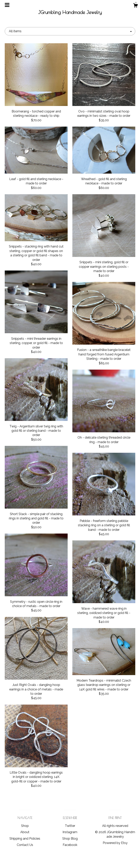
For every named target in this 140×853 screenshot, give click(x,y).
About (24, 832)
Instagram (70, 832)
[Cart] (135, 6)
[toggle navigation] (7, 5)
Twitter (70, 826)
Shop (25, 826)
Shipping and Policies (24, 838)
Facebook (70, 845)
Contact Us (25, 845)
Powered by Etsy (115, 843)
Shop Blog (70, 838)
